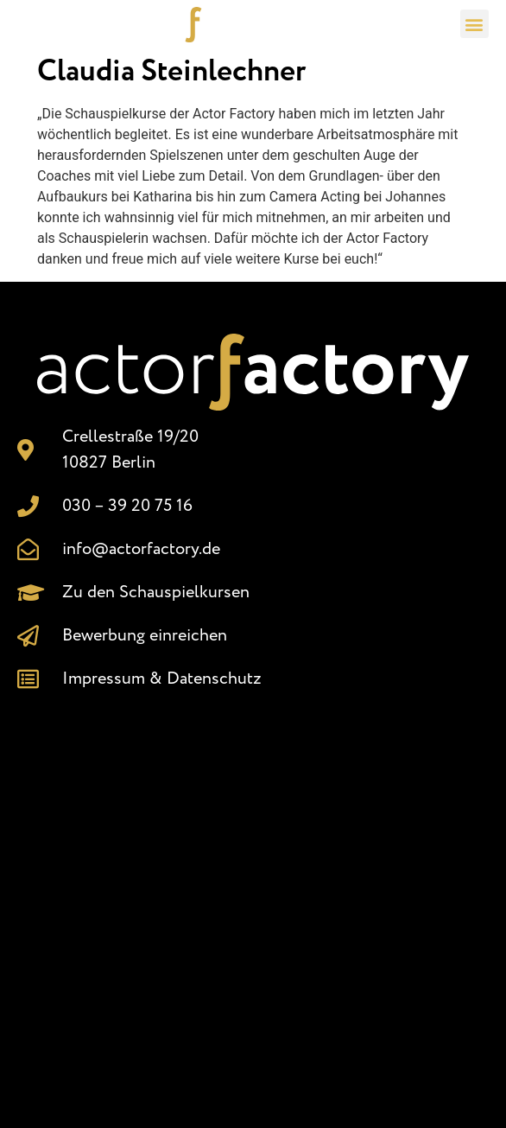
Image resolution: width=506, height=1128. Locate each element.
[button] (474, 24)
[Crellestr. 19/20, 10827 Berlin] (253, 901)
